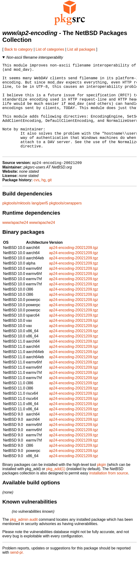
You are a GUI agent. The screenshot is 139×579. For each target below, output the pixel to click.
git (50, 201)
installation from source (108, 494)
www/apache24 (15, 243)
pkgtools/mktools (16, 224)
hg (43, 201)
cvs (36, 201)
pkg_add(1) (55, 489)
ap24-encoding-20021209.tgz (73, 268)
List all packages (81, 49)
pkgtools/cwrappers (65, 224)
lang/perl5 (40, 224)
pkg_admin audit (24, 540)
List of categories (50, 49)
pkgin (101, 485)
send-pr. (17, 573)
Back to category (18, 49)
